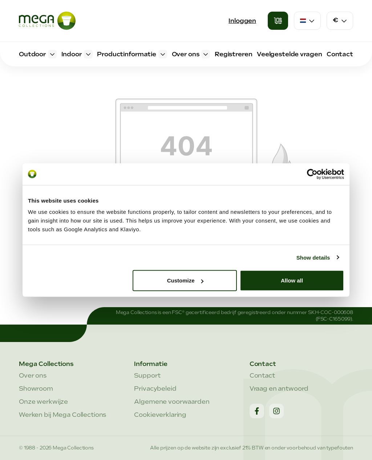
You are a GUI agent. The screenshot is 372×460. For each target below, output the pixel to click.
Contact (262, 375)
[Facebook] (257, 411)
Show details (313, 257)
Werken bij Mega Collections (62, 414)
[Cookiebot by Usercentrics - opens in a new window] (312, 173)
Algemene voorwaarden (171, 401)
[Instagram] (276, 411)
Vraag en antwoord (279, 388)
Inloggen (242, 20)
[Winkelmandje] (278, 21)
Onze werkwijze (43, 401)
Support (147, 375)
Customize (185, 280)
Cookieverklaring (160, 414)
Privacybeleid (155, 388)
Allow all (292, 280)
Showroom (36, 388)
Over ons (32, 375)
